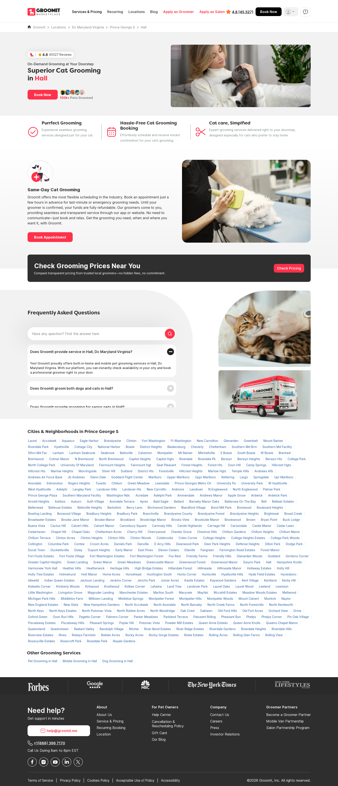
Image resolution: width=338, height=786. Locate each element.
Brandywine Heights (245, 513)
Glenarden (231, 441)
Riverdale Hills (282, 629)
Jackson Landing (92, 580)
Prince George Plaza (43, 495)
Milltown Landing (101, 598)
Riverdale (186, 459)
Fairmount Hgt (141, 465)
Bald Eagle (161, 501)
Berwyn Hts (274, 459)
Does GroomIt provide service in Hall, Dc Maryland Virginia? (81, 352)
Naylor (286, 598)
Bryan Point (269, 519)
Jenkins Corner (121, 580)
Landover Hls (132, 489)
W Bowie (267, 453)
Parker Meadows (146, 617)
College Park (297, 459)
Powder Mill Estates (179, 623)
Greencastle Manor (160, 562)
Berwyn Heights (249, 459)
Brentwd (284, 453)
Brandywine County (178, 513)
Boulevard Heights (270, 507)
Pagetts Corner (90, 617)
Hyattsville (62, 447)
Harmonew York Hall (43, 568)
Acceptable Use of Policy (142, 780)
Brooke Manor (105, 519)
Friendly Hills (222, 556)
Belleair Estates (283, 501)
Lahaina (156, 586)
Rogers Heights (79, 483)
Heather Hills (72, 568)
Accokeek (49, 441)
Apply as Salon (212, 12)
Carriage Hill (216, 526)
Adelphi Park (163, 495)
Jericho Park (146, 580)
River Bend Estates (158, 629)
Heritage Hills (120, 568)
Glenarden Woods (250, 556)
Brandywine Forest (211, 513)
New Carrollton (208, 441)
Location (104, 734)
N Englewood (218, 489)
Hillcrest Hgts (281, 465)
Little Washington (41, 592)
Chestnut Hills (207, 532)
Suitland (127, 471)
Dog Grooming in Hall (117, 661)
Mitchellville (207, 453)
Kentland (270, 580)
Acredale (142, 495)
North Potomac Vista (97, 611)
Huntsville (209, 574)
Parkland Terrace (176, 617)
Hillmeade (205, 568)
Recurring (115, 12)
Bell (264, 501)
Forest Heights (192, 465)
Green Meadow (139, 483)
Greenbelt (251, 441)
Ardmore (178, 489)
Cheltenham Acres (109, 532)
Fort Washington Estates (107, 556)
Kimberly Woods (68, 586)
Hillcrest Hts (37, 471)
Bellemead (36, 507)
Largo (244, 477)
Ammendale (186, 495)
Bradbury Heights (99, 513)
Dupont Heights (99, 550)
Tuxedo (101, 483)
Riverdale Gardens (222, 629)
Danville (143, 544)
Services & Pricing (87, 12)
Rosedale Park (97, 641)
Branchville (151, 513)
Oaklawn (206, 611)
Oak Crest (187, 611)
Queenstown (60, 629)
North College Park (42, 465)
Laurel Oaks (222, 586)
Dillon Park (273, 544)
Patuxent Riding (205, 617)
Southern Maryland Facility (82, 495)
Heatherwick (96, 568)
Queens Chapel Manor (282, 623)
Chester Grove (181, 532)
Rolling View (274, 635)
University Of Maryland (77, 465)
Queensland (37, 629)
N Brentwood (84, 459)
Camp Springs (256, 465)
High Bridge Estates (149, 568)
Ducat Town (37, 550)
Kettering (228, 477)
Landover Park (197, 586)
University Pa (226, 483)
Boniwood (244, 507)
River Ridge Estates (190, 629)
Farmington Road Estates (238, 550)
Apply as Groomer (178, 12)
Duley (78, 550)
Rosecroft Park (71, 641)
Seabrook (108, 453)
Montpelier (165, 453)
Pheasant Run (231, 617)
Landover (197, 489)
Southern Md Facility (277, 447)
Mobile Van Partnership (285, 721)
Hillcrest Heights (191, 471)
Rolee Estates (194, 635)
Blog (154, 12)
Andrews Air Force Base (45, 477)
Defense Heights (248, 544)
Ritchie (134, 629)
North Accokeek (137, 604)
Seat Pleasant (167, 465)
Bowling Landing (40, 513)
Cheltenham (218, 447)
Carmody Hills (162, 526)
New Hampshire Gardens (102, 604)
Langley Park (82, 489)
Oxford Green (38, 617)
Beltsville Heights (90, 507)
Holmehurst (68, 574)
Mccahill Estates (226, 592)
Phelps (251, 617)
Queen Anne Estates (214, 623)
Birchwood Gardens (162, 507)
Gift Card (159, 733)
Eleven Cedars (169, 550)
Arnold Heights (39, 501)
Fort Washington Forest (147, 556)
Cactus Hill (59, 526)
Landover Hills (107, 489)
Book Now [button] (42, 95)
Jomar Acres (170, 580)
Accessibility (180, 780)
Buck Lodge (291, 519)
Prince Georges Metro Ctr (193, 483)
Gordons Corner (297, 556)
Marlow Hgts (217, 471)
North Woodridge (163, 611)
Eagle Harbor (89, 441)
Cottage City (83, 447)
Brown (251, 519)
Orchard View (278, 611)
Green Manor (103, 562)
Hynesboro (289, 574)
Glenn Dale (98, 477)
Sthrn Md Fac (38, 453)
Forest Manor (270, 550)
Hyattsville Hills (233, 574)
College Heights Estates (248, 538)
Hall (144, 27)
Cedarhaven (37, 532)
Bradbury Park (127, 513)
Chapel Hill (59, 532)
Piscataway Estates (42, 623)
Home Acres (112, 574)
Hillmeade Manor (229, 568)
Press (214, 727)
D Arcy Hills (163, 544)
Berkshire (114, 507)
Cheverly (197, 447)
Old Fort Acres (253, 611)
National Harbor (109, 447)
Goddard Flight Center (127, 477)
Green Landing (78, 562)
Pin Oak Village (298, 617)
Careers (216, 721)
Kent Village (250, 580)
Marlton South (163, 592)
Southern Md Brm (245, 447)
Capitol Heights (140, 459)
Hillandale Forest (180, 568)
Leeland (265, 586)
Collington (35, 544)
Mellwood (289, 592)
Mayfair (203, 592)
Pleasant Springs (102, 623)
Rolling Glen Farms (247, 635)
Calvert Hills (80, 526)
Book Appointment (50, 237)
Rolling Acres (218, 635)
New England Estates (43, 604)
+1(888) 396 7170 (46, 743)
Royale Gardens (124, 641)
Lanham (59, 453)
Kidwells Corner (40, 586)
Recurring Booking (111, 727)
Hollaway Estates (259, 568)
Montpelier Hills (191, 598)
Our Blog (159, 739)
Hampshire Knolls (289, 562)
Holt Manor (89, 574)
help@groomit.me (58, 730)
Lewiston (282, 586)
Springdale (261, 477)
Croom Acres (100, 544)
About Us (104, 714)
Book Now (268, 12)
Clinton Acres (66, 538)
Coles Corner (188, 538)
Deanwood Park (188, 544)
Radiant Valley (84, 629)
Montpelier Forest (162, 598)
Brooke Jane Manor (75, 519)
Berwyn (227, 459)
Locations (136, 12)
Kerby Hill (289, 580)
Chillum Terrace (39, 538)
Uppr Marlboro (206, 477)
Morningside (88, 471)
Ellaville (190, 550)
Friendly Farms (197, 556)
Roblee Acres (111, 635)
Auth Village (96, 501)
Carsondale (239, 526)
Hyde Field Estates (262, 574)
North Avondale (165, 604)
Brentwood (36, 459)
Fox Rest (175, 556)
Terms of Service (41, 780)
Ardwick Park (277, 495)
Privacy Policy (73, 780)
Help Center (161, 714)
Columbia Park (59, 544)
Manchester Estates (134, 592)
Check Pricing (289, 268)
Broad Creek (293, 513)
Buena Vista (37, 526)
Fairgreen (207, 550)
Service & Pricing (110, 721)
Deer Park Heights (217, 544)
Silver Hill (109, 471)
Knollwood (112, 586)
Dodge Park (294, 544)
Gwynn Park (252, 562)
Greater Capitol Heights (45, 562)
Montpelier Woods (220, 598)
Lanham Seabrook (82, 453)
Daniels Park (123, 544)
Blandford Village (193, 507)
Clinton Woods (141, 538)
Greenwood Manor (225, 562)
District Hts (146, 471)
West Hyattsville (40, 489)
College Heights (214, 538)
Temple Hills (241, 471)
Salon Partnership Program (287, 727)
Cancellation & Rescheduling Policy (168, 723)
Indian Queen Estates (59, 580)
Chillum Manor (289, 532)
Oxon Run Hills (63, 617)
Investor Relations (225, 734)
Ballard (179, 501)
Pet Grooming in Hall (43, 661)
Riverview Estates (41, 635)
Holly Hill (283, 568)
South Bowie (246, 453)
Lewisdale (162, 483)
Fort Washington (154, 441)
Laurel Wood (244, 586)
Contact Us (219, 714)
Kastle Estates (194, 580)
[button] (291, 11)
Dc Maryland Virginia (88, 27)
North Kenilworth (281, 604)
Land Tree (174, 586)
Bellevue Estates (60, 507)
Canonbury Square (133, 526)
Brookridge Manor (153, 519)
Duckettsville (60, 550)
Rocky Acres (134, 635)
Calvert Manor (104, 526)
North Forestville (252, 604)
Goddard (274, 556)
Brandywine (113, 441)
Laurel (33, 441)
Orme (297, 611)
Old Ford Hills (228, 611)
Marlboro (155, 477)
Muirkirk (270, 598)
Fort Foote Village (72, 556)
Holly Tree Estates (41, 574)
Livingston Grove (70, 592)
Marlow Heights (62, 471)
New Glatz (71, 604)
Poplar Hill (127, 623)
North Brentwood (111, 459)
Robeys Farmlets (84, 635)
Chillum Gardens (234, 532)
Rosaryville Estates (42, 641)
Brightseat (272, 513)
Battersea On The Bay (241, 501)
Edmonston (55, 483)
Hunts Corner (187, 574)
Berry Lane (134, 507)
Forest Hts (215, 465)
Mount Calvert (249, 598)
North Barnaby (192, 604)
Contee (79, 544)
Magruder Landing (101, 592)
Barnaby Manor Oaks (204, 501)
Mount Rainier (273, 441)
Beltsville (127, 453)
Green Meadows (130, 562)
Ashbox (60, 501)
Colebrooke (165, 538)
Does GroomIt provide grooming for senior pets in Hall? (77, 407)
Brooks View (180, 519)
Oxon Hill (234, 465)
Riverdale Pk (207, 459)
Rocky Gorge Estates (164, 635)
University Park (252, 483)
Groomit (39, 27)
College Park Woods (285, 538)
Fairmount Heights (112, 465)
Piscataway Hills (73, 623)
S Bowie (226, 453)
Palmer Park (271, 489)
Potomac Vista (150, 623)
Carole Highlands (190, 526)
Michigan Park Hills (42, 598)
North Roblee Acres (131, 611)
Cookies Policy (103, 780)
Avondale (35, 483)
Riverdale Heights (254, 629)
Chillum (117, 483)
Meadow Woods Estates (260, 592)
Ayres (144, 501)
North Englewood (245, 489)
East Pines (146, 550)
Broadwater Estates (42, 519)
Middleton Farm (72, 598)
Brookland (128, 519)
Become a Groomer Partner (288, 714)
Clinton (131, 441)
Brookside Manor (207, 519)
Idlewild (34, 580)
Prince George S (122, 27)
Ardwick (257, 495)
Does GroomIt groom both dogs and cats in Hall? (71, 388)
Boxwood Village (69, 513)
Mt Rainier (186, 453)
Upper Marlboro (178, 477)
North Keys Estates (63, 611)
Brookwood (233, 519)
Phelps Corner (272, 617)
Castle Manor (262, 526)
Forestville (167, 471)
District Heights (151, 447)
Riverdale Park (38, 447)
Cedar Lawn (285, 526)
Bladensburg (176, 447)
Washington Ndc (119, 495)
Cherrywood (157, 532)
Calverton (145, 453)
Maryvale (186, 592)
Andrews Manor (211, 495)
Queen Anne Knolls (247, 623)
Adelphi (62, 489)
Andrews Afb (263, 471)
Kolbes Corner (135, 586)
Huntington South (160, 574)
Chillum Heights (263, 532)
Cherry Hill (135, 532)
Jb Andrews (77, 477)
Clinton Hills (117, 538)
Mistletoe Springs (131, 598)
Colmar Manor (59, 459)
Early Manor (124, 550)
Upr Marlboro (283, 477)
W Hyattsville (277, 483)
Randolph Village (112, 629)
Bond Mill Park (222, 507)
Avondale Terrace (123, 501)
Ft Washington (181, 441)
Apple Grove (237, 495)
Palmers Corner (117, 617)
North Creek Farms (221, 604)
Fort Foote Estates (41, 556)
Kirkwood (92, 586)
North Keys (36, 611)
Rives (63, 635)
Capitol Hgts (165, 459)
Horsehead (134, 574)
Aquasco (68, 441)
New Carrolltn (157, 489)
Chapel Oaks (81, 532)
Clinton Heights (92, 538)
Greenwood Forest (193, 562)
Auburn (76, 501)
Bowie (130, 447)
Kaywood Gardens (223, 580)
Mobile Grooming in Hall (80, 661)
